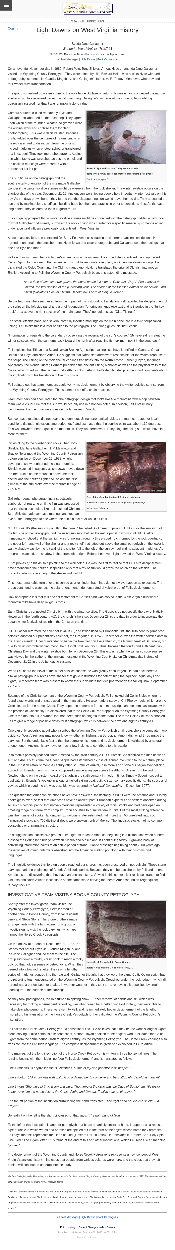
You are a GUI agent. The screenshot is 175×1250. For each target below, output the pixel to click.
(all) (101, 1227)
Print (101, 20)
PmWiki (94, 1237)
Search (111, 1227)
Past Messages (69, 59)
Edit (82, 20)
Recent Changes (88, 1227)
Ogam (12, 28)
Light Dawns (88, 59)
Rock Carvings (106, 59)
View (74, 20)
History (91, 20)
